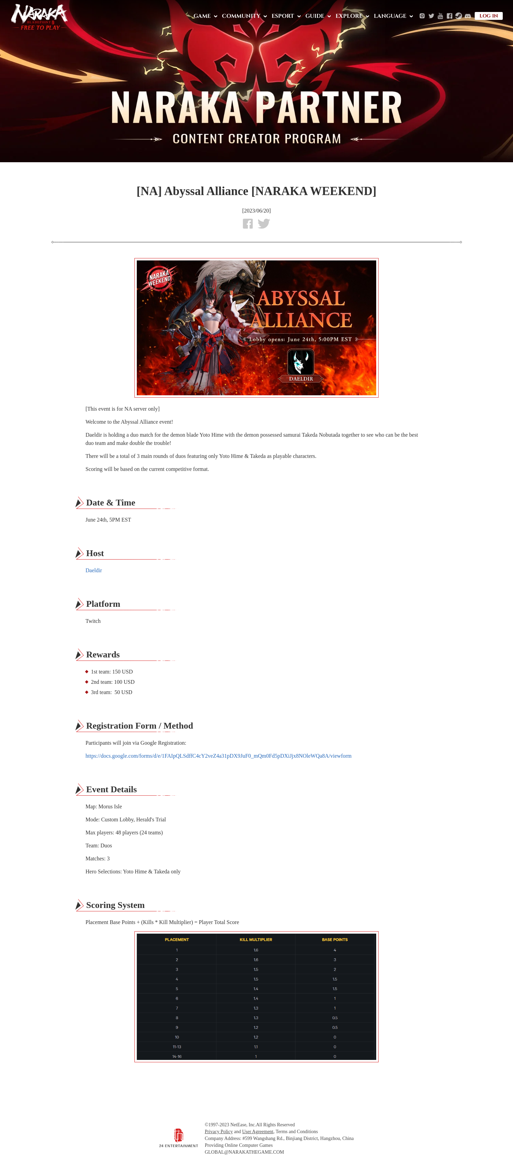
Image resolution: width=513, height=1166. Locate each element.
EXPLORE (349, 16)
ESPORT (283, 16)
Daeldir (94, 570)
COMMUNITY (241, 16)
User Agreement (257, 1131)
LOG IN (488, 16)
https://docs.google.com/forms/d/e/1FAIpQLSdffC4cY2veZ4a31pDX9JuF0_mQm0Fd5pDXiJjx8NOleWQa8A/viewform (219, 756)
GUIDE (314, 16)
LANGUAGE (390, 16)
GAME (202, 16)
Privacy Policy (219, 1131)
